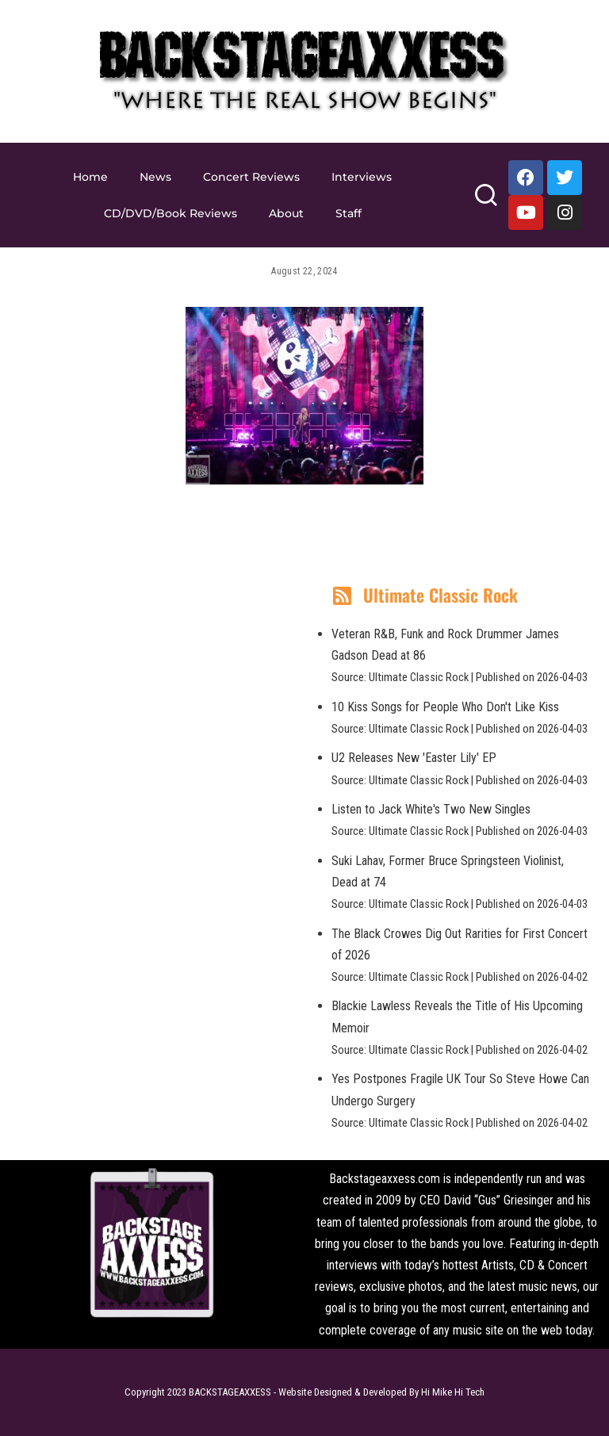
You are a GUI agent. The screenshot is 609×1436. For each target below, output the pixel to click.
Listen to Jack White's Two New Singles (430, 809)
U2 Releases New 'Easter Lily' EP (413, 757)
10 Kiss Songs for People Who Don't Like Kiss (445, 706)
